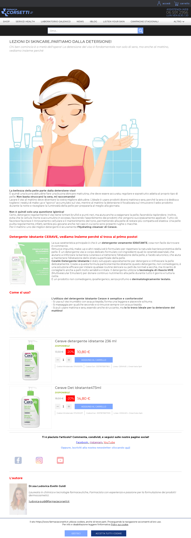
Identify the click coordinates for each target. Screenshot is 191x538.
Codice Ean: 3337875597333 (98, 413)
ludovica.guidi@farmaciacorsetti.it (49, 501)
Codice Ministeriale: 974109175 (69, 366)
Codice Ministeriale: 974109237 (70, 413)
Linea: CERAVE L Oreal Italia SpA (127, 366)
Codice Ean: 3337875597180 (98, 366)
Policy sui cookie (119, 524)
